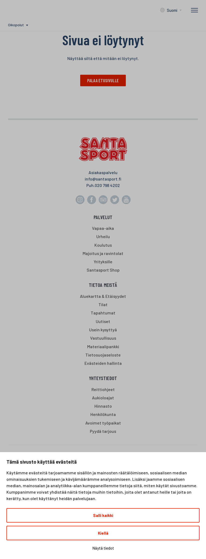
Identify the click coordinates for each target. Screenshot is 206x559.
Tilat (103, 304)
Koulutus (103, 244)
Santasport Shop (103, 270)
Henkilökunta (103, 414)
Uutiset (103, 321)
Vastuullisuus (103, 338)
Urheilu (103, 236)
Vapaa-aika (103, 228)
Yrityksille (103, 261)
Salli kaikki (103, 515)
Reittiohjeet (103, 389)
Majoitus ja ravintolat (103, 253)
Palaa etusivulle (103, 80)
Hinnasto (103, 406)
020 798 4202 (107, 185)
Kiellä (103, 533)
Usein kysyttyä (103, 329)
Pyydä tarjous (103, 431)
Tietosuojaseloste (103, 354)
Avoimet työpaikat (103, 422)
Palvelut (103, 217)
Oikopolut (16, 24)
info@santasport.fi (103, 178)
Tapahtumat (103, 313)
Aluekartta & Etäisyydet (103, 296)
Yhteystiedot (103, 378)
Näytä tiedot (103, 548)
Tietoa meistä (103, 285)
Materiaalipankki (103, 346)
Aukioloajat (103, 397)
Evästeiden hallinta (103, 363)
